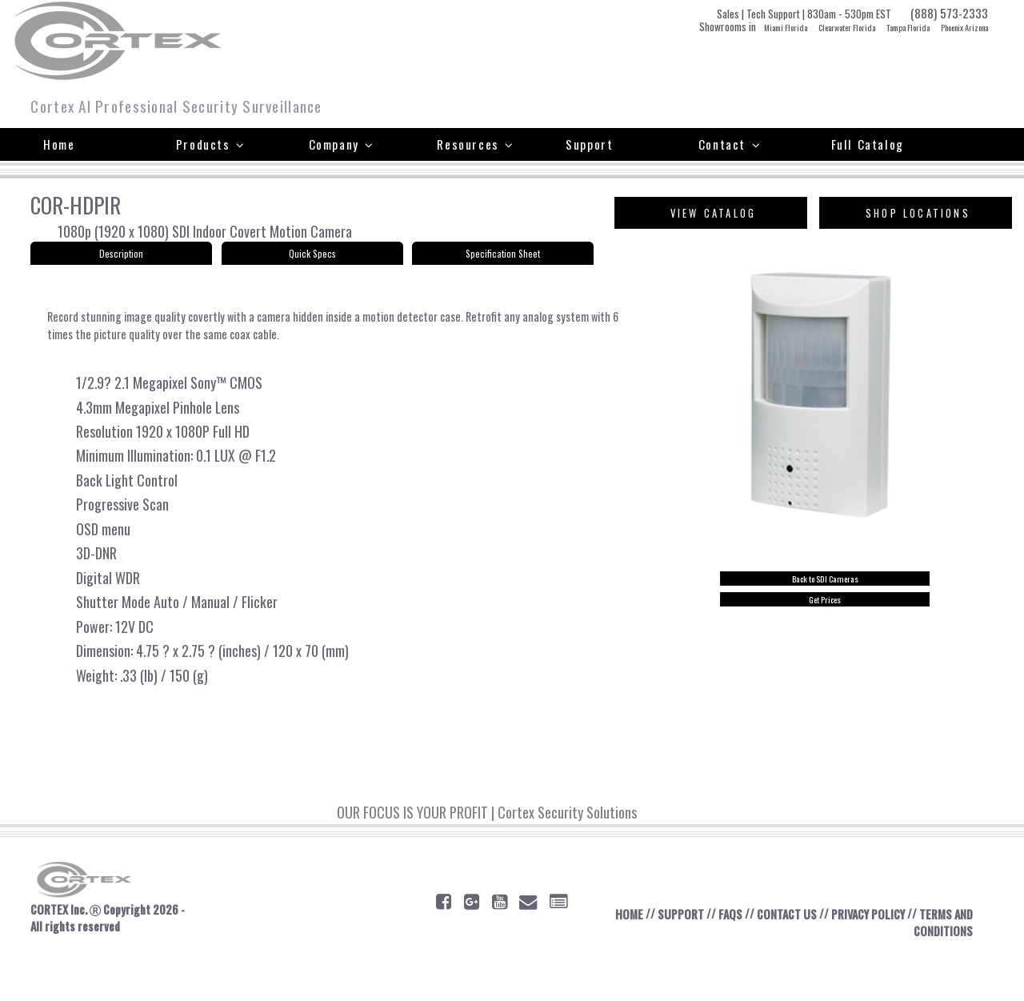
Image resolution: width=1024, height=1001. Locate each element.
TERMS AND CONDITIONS (929, 968)
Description (121, 257)
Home (58, 144)
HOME (623, 959)
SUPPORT (678, 959)
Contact (729, 144)
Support (589, 144)
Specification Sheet (503, 257)
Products (211, 144)
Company (341, 144)
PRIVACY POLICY (880, 959)
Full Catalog (867, 144)
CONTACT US (791, 959)
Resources (475, 144)
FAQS (730, 959)
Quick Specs (312, 257)
